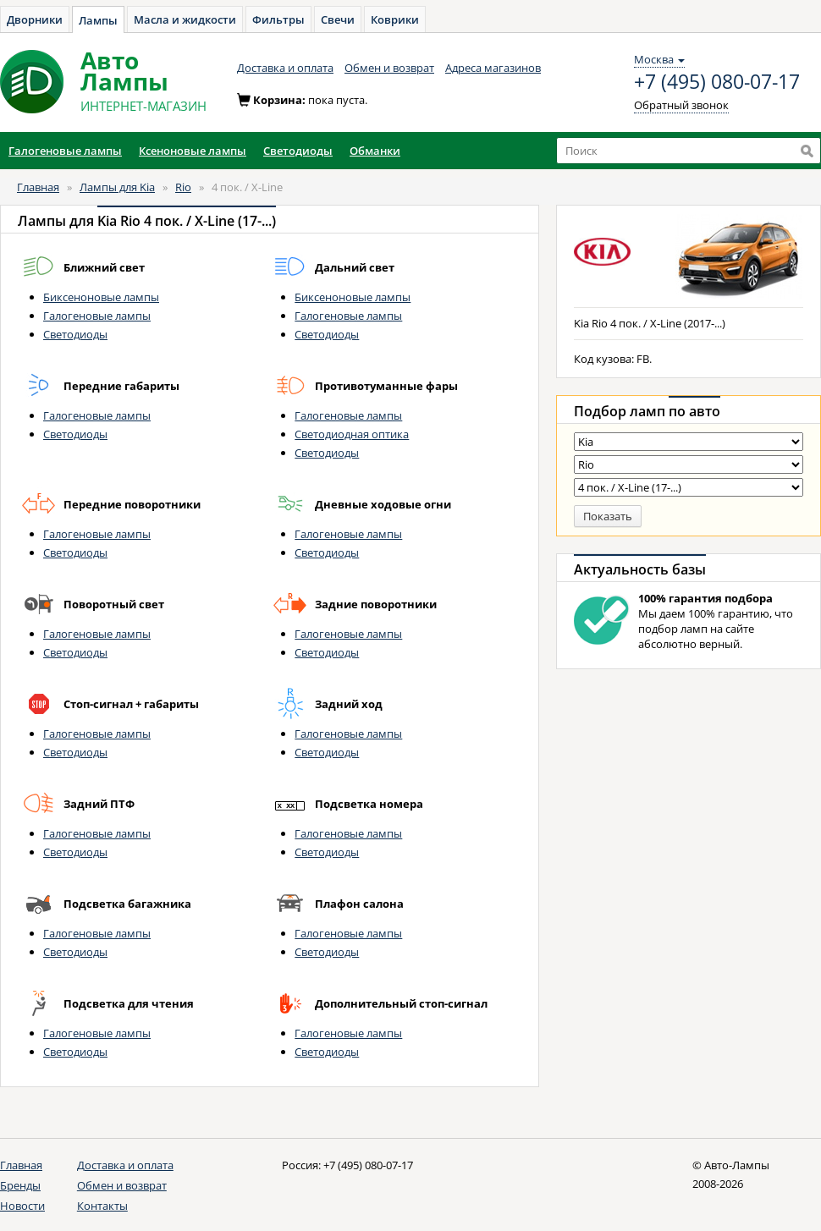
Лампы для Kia (117, 187)
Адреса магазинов (493, 67)
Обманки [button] (375, 150)
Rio (183, 187)
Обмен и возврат (389, 67)
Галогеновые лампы (97, 315)
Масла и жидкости (185, 19)
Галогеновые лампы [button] (65, 150)
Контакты (102, 1205)
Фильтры (278, 19)
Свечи (338, 19)
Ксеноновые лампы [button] (192, 150)
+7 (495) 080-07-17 (717, 82)
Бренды (20, 1185)
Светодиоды (75, 334)
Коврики (395, 19)
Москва (659, 59)
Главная (38, 187)
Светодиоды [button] (298, 150)
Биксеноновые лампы (101, 297)
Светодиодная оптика (352, 434)
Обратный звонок (681, 105)
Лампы (98, 20)
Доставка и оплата (285, 67)
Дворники (35, 19)
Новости (22, 1205)
